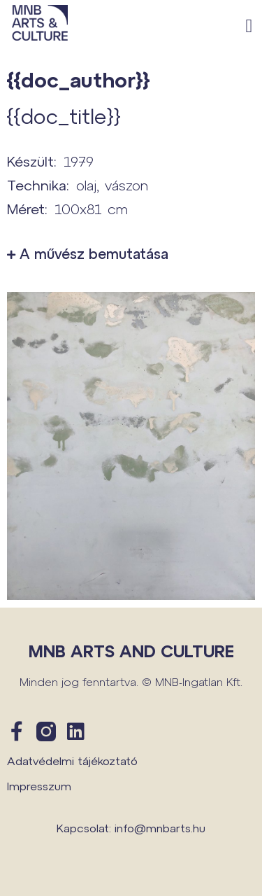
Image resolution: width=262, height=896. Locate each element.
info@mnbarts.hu (160, 827)
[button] (249, 26)
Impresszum (39, 785)
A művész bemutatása (94, 253)
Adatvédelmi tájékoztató (72, 760)
